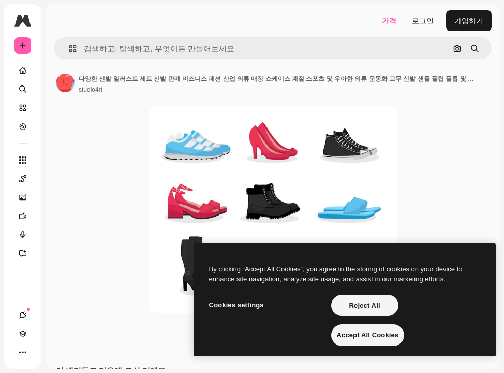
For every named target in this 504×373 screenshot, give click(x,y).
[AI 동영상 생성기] (27, 216)
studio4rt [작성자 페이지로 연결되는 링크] (90, 89)
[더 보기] (22, 352)
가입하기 (468, 21)
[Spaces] (27, 178)
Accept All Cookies (368, 335)
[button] (68, 48)
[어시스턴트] (27, 253)
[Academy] (22, 333)
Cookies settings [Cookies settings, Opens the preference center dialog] (236, 305)
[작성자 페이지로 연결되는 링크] (65, 83)
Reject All (364, 305)
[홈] (22, 70)
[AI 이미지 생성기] (27, 197)
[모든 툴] (22, 160)
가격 (389, 21)
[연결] (22, 315)
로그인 (423, 21)
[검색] (22, 89)
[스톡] (22, 107)
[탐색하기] (22, 126)
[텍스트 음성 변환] (27, 234)
